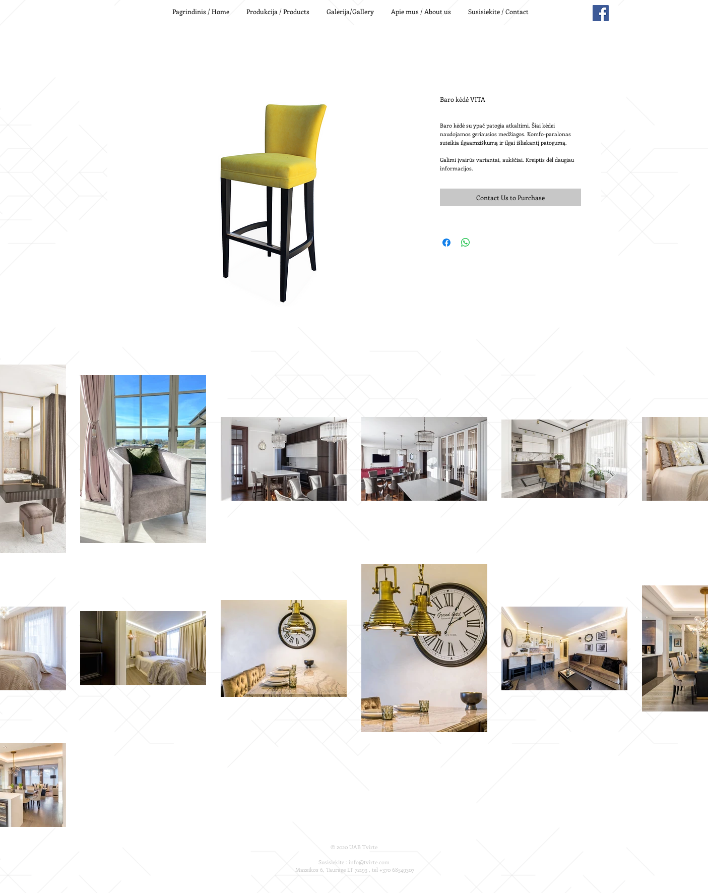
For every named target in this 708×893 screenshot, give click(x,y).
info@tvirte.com (369, 862)
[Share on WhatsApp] (466, 242)
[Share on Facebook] (446, 242)
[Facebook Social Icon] (601, 13)
